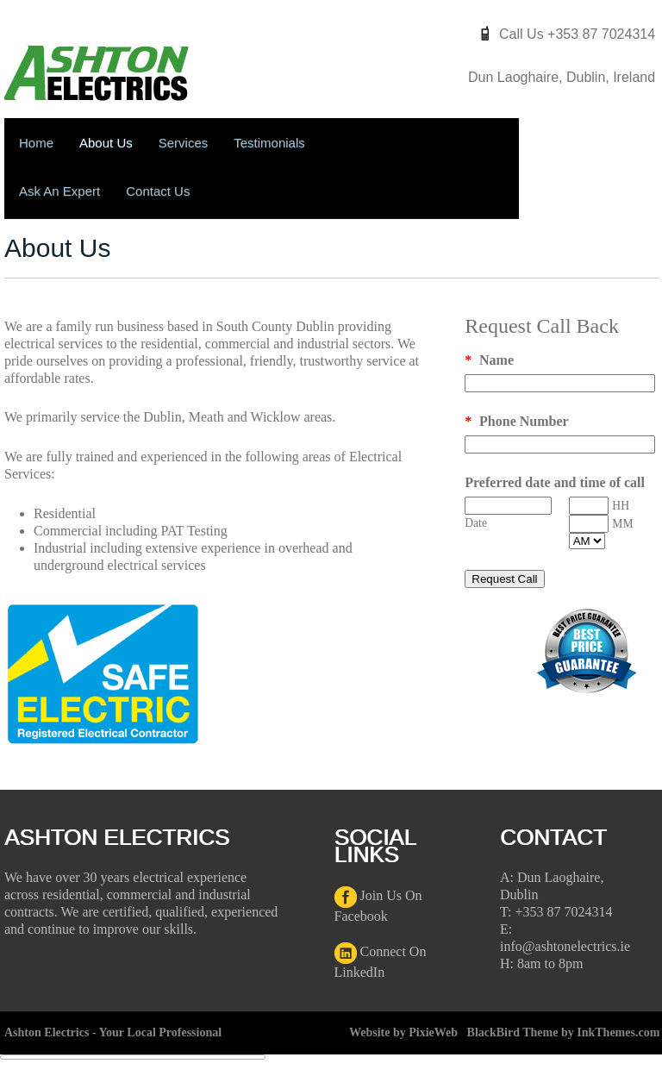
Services (184, 142)
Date (476, 522)
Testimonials (269, 142)
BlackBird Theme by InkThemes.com (563, 1032)
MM (622, 523)
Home (36, 142)
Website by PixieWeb (403, 1032)
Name (489, 360)
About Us (106, 142)
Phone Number (516, 421)
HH (620, 505)
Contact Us (158, 191)
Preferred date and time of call (555, 482)
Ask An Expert (59, 191)
